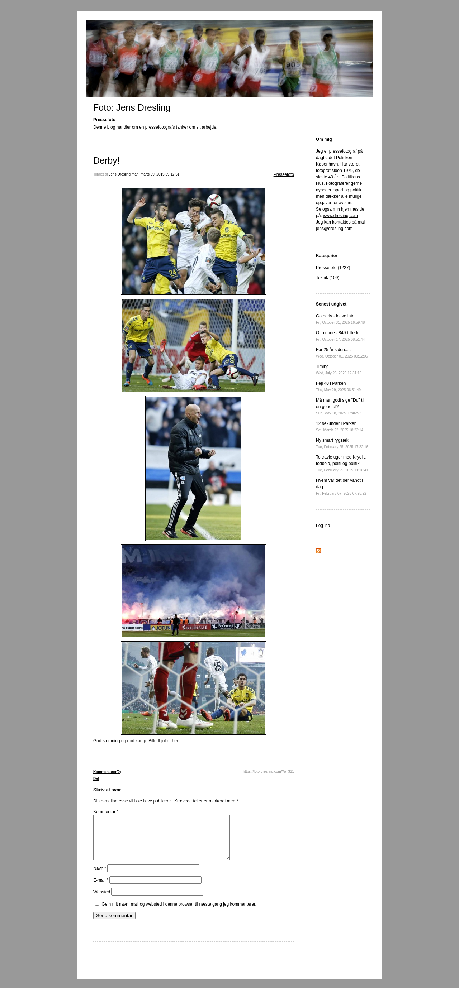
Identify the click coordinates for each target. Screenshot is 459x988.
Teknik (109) (327, 277)
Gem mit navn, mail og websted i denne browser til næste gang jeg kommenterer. (178, 912)
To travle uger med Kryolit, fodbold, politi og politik (342, 463)
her (175, 740)
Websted (101, 900)
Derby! (106, 160)
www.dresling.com (340, 215)
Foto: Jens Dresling (131, 107)
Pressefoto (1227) (333, 267)
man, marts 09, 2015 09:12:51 (155, 174)
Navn (99, 876)
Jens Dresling (120, 174)
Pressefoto (284, 174)
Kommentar (105, 811)
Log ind (323, 525)
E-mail (100, 888)
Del (96, 779)
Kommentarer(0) (107, 772)
